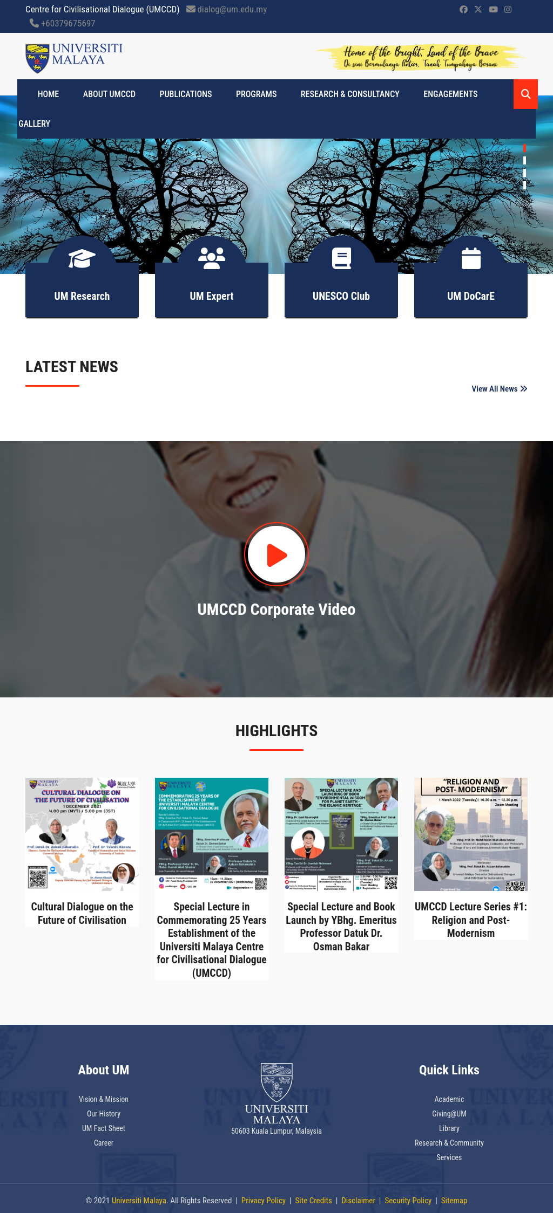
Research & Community (449, 1138)
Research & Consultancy (341, 94)
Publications (182, 94)
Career (103, 1138)
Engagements (440, 94)
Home (49, 94)
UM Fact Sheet (103, 1124)
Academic (449, 1095)
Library (449, 1124)
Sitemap (454, 1196)
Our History (103, 1109)
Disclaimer (358, 1196)
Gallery (33, 124)
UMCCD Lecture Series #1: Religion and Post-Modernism (471, 917)
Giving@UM (449, 1109)
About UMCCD (108, 94)
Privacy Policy (263, 1196)
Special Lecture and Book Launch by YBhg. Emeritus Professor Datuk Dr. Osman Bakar (341, 924)
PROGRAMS (250, 94)
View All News (500, 384)
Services (449, 1153)
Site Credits (313, 1196)
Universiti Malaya (139, 1196)
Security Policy (408, 1196)
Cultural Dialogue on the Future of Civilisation (82, 911)
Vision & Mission (104, 1095)
